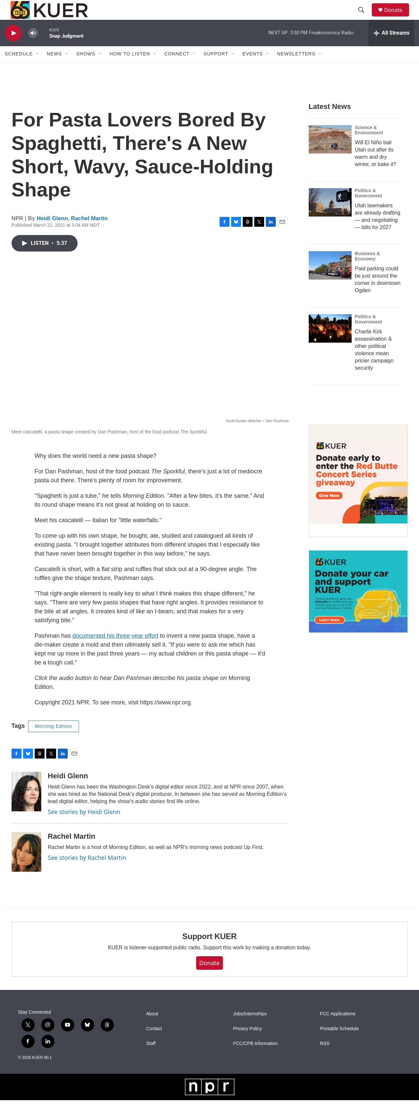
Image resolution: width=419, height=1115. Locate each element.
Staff (151, 1058)
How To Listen (130, 68)
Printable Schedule (339, 1043)
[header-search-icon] (364, 17)
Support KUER (209, 951)
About (152, 1028)
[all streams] (391, 48)
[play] (13, 48)
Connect (177, 68)
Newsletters (296, 68)
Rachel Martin (89, 233)
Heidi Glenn (52, 233)
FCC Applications (337, 1028)
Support (216, 68)
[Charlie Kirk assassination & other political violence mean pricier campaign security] (330, 343)
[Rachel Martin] (26, 867)
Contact (154, 1043)
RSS (325, 1058)
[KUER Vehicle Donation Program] (358, 606)
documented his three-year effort (115, 650)
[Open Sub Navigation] (37, 68)
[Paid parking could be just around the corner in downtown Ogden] (330, 280)
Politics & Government (368, 208)
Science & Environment (369, 145)
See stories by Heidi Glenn (84, 826)
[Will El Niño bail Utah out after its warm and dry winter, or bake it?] (330, 154)
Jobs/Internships (250, 1028)
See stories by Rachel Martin (87, 872)
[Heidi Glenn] (26, 806)
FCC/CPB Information (255, 1058)
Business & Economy (367, 271)
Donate (397, 17)
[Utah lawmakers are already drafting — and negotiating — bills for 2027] (330, 217)
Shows (85, 68)
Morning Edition (53, 741)
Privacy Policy (247, 1043)
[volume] (33, 48)
